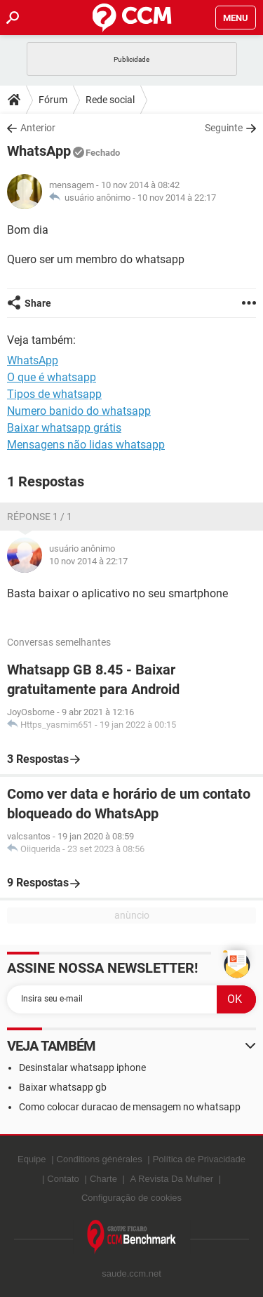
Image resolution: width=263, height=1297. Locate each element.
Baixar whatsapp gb (63, 1087)
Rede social (110, 99)
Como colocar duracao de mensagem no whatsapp (130, 1106)
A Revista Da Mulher (172, 1178)
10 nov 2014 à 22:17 (176, 197)
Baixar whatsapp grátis (64, 427)
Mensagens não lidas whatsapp (86, 444)
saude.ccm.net (131, 1273)
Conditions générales (99, 1159)
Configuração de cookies (131, 1197)
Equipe (32, 1159)
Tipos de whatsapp (54, 394)
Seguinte (224, 127)
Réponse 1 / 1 (39, 516)
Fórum (53, 99)
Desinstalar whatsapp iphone (82, 1067)
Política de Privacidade (199, 1159)
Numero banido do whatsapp (79, 411)
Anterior (37, 127)
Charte (103, 1178)
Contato (63, 1178)
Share (38, 303)
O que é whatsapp (51, 377)
